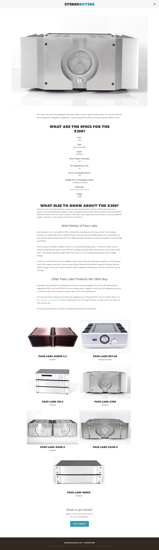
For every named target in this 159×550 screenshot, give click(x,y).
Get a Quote (79, 524)
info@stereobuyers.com (73, 543)
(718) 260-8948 (89, 543)
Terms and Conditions (56, 546)
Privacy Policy (70, 546)
